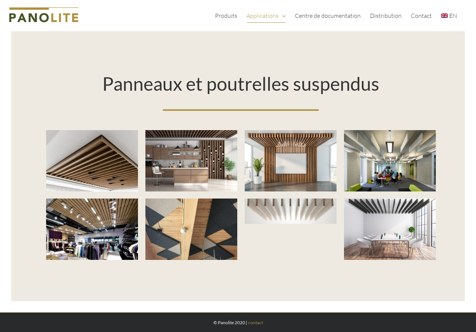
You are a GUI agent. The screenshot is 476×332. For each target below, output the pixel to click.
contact (255, 322)
